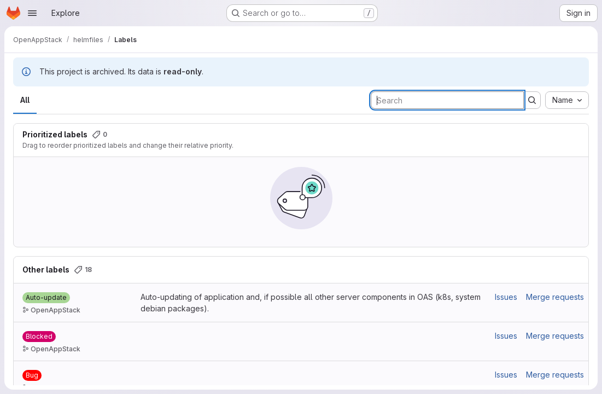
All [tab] (25, 100)
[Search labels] (447, 100)
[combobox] (567, 100)
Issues (506, 297)
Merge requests (555, 297)
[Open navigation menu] (32, 13)
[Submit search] (532, 100)
